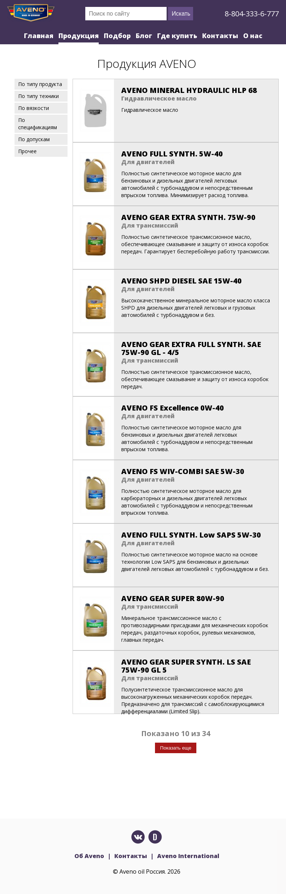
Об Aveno (89, 856)
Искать (181, 14)
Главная (38, 35)
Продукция (78, 35)
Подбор (117, 35)
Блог (144, 35)
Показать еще (175, 748)
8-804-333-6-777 (252, 14)
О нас (252, 35)
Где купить (177, 35)
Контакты (220, 35)
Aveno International (188, 856)
